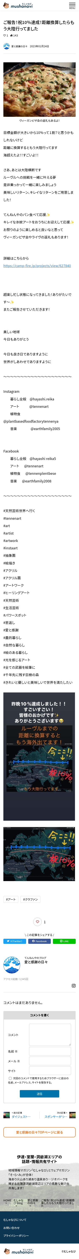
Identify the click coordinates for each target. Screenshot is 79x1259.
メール (14, 1061)
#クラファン (30, 899)
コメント (13, 1034)
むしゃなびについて (15, 1220)
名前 (13, 1051)
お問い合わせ (11, 1228)
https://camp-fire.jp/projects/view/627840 (37, 265)
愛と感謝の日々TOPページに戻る (39, 1132)
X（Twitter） (14, 941)
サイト (12, 1070)
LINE (64, 941)
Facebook (39, 941)
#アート (11, 899)
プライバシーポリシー (16, 1236)
